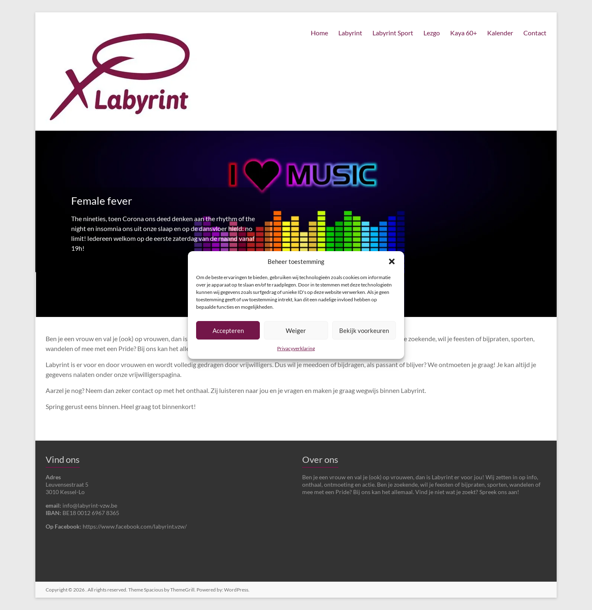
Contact (534, 33)
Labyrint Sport (392, 33)
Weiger (296, 330)
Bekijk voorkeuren (364, 330)
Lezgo (431, 33)
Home (319, 33)
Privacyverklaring (296, 348)
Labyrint (350, 33)
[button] (392, 261)
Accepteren (228, 330)
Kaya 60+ (463, 33)
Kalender (500, 33)
